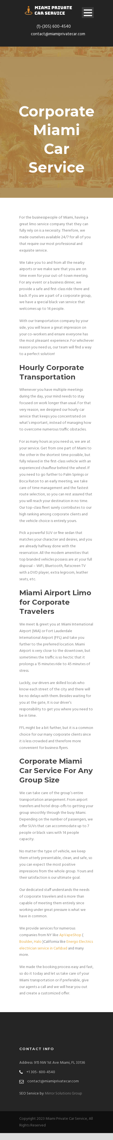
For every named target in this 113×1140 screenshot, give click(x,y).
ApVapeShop (70, 935)
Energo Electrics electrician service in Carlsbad (56, 945)
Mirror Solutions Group (63, 1093)
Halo (38, 942)
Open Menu (88, 12)
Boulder (25, 942)
